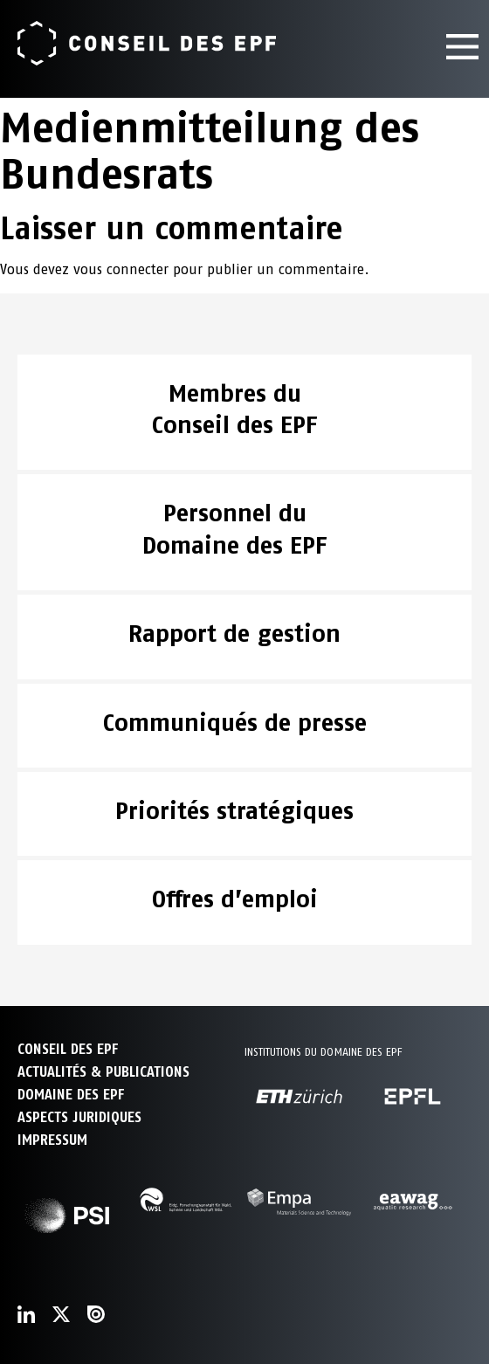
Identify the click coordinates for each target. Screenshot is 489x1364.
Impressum (52, 1140)
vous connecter (121, 269)
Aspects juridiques (79, 1117)
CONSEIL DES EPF (67, 1049)
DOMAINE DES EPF (70, 1094)
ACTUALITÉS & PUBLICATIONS (103, 1072)
